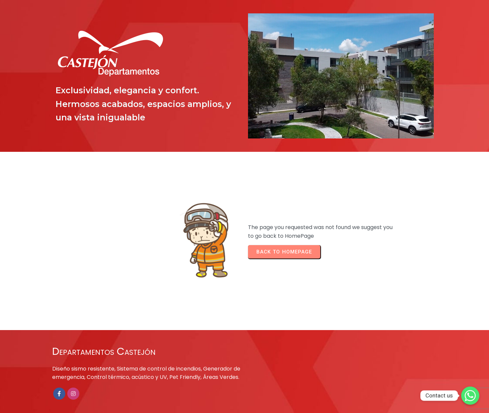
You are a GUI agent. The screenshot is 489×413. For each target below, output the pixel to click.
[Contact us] (470, 396)
